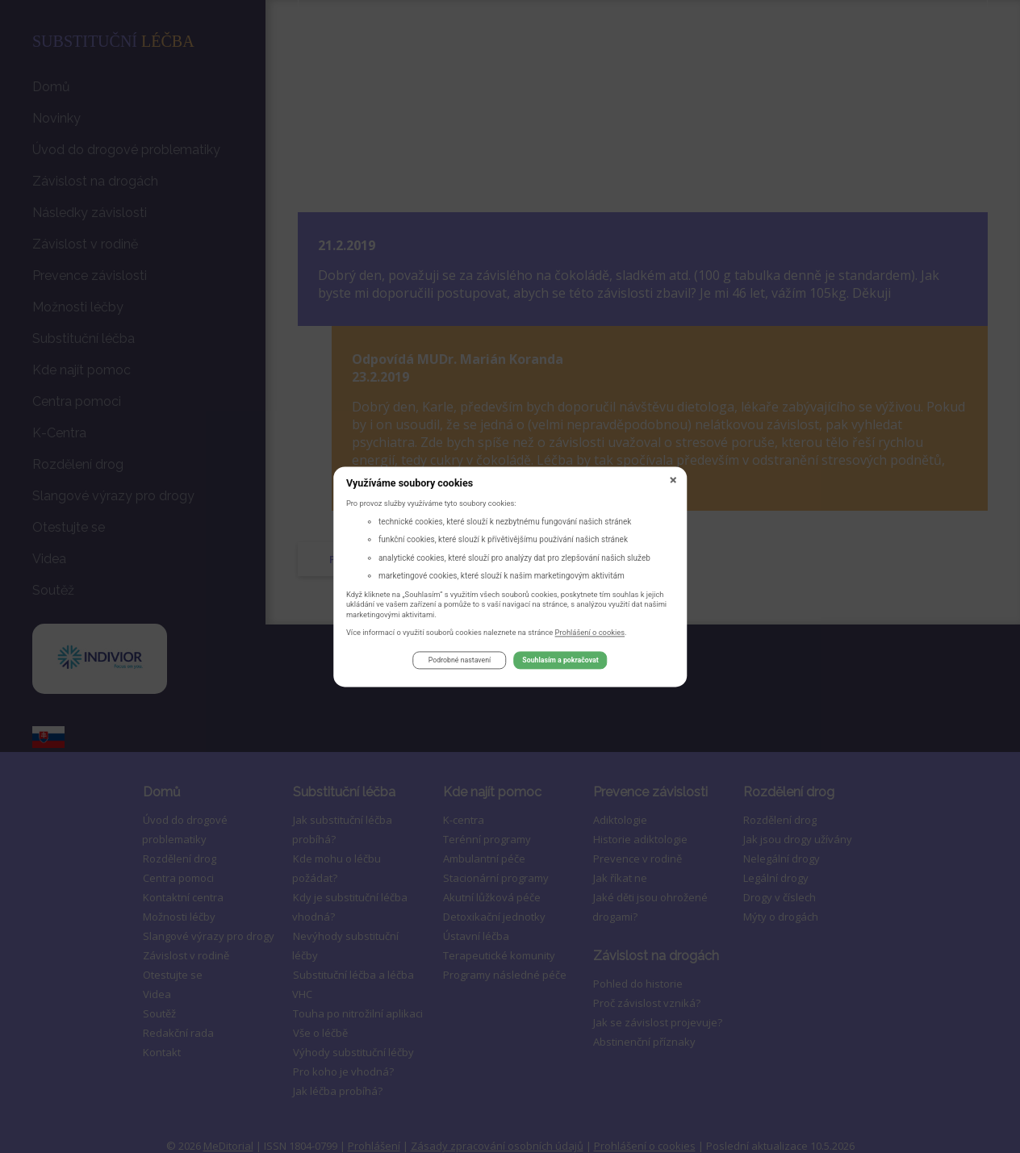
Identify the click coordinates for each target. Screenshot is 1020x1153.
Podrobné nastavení (459, 663)
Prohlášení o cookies (590, 634)
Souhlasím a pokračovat (560, 663)
